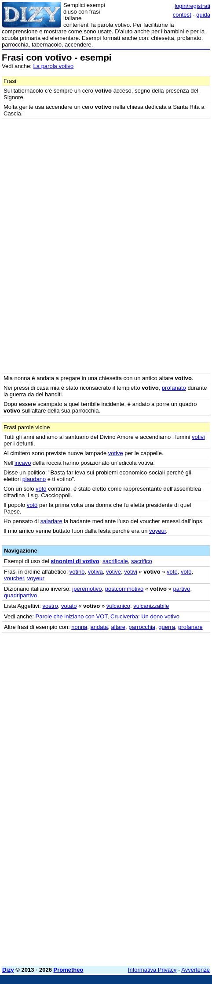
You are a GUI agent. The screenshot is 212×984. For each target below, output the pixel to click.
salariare (51, 521)
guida (203, 14)
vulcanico (118, 606)
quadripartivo (20, 595)
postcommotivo (124, 588)
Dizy (8, 969)
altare (118, 627)
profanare (190, 627)
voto (41, 488)
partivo (181, 588)
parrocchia (141, 627)
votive (115, 453)
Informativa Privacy (152, 969)
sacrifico (141, 561)
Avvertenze (195, 969)
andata (99, 627)
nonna (79, 627)
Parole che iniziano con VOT (71, 616)
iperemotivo (87, 588)
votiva (95, 571)
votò (32, 505)
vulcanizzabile (151, 606)
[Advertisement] (106, 853)
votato (69, 606)
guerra (166, 627)
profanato (174, 387)
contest (182, 14)
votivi (198, 437)
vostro (50, 606)
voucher (14, 578)
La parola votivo (53, 66)
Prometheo (69, 969)
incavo (23, 463)
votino (77, 571)
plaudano (34, 479)
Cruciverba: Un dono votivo (144, 616)
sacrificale (115, 561)
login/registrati (192, 6)
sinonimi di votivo (75, 561)
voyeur (157, 531)
